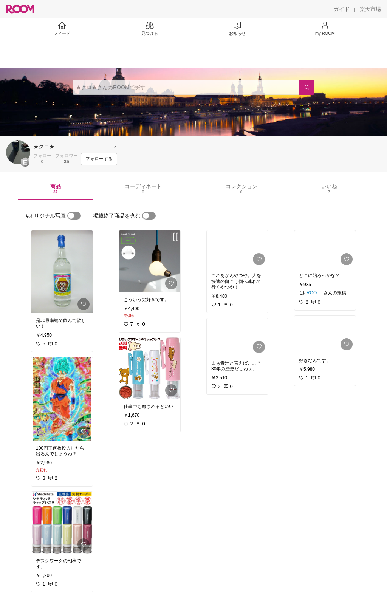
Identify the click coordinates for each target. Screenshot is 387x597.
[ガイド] (342, 9)
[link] (62, 271)
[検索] (306, 87)
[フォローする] (99, 159)
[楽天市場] (370, 9)
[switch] (74, 216)
